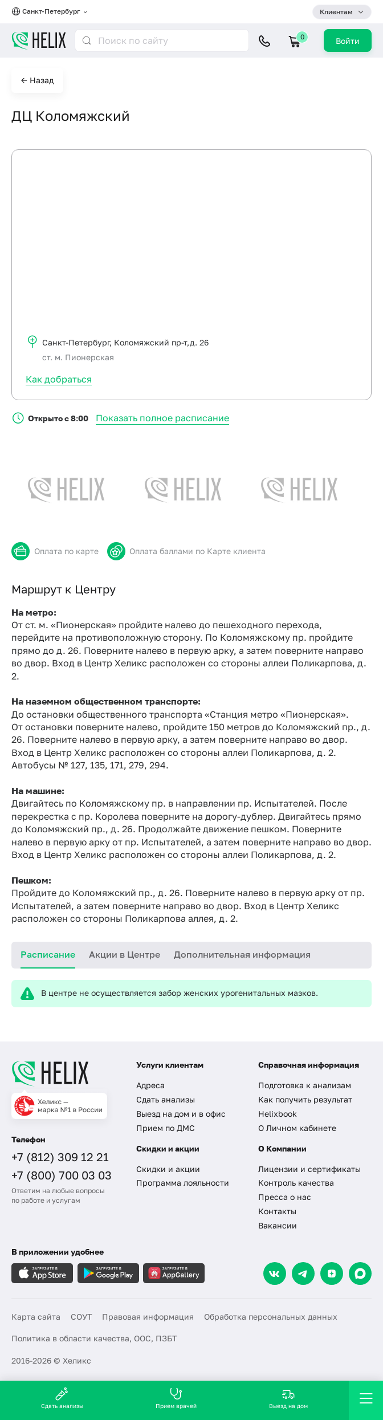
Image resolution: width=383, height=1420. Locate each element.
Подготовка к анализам (304, 1085)
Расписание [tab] (48, 954)
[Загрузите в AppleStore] (42, 1273)
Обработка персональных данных (270, 1316)
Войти (348, 41)
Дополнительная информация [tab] (242, 954)
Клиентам (336, 11)
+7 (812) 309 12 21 (60, 1156)
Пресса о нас (284, 1197)
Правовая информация (148, 1316)
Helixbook (277, 1113)
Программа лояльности (182, 1182)
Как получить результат (305, 1099)
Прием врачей (176, 1398)
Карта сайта (35, 1316)
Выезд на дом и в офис (181, 1113)
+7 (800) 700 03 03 (61, 1175)
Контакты (277, 1211)
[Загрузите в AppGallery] (174, 1273)
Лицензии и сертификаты (309, 1169)
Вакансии (277, 1225)
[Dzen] (331, 1273)
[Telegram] (303, 1273)
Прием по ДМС (165, 1128)
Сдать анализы (165, 1099)
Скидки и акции (168, 1169)
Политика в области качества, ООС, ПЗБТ (94, 1338)
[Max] (360, 1273)
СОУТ (81, 1316)
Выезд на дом (288, 1398)
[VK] (274, 1273)
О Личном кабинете (297, 1128)
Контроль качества (296, 1182)
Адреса (150, 1085)
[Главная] (66, 1073)
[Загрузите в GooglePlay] (108, 1273)
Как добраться (59, 379)
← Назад (37, 80)
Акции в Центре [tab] (124, 954)
